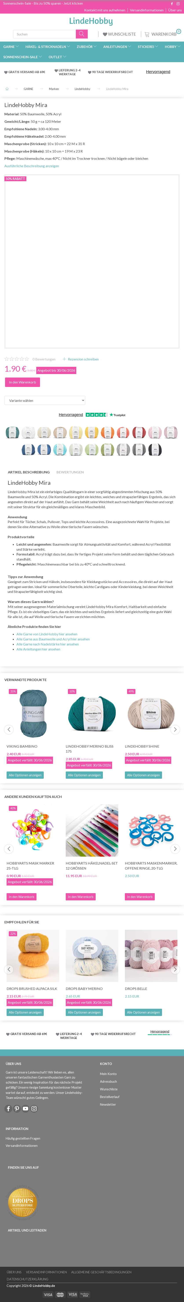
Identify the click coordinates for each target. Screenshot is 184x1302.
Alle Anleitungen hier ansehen (38, 649)
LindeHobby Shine (142, 746)
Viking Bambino (22, 746)
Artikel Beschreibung (29, 472)
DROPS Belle (136, 988)
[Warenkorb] (162, 33)
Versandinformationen (147, 10)
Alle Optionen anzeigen (25, 775)
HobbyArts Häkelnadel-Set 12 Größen (92, 865)
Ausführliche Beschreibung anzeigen (31, 166)
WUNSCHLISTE (120, 34)
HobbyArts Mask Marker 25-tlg (30, 865)
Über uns (175, 10)
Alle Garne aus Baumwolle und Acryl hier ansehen (53, 639)
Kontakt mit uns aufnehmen (104, 10)
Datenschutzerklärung (27, 1279)
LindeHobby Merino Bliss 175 (89, 748)
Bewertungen (44, 359)
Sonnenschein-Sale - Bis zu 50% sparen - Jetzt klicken (43, 3)
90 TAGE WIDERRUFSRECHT (112, 72)
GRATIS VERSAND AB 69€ (26, 72)
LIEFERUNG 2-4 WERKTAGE (69, 72)
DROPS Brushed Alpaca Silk (32, 988)
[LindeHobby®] (91, 20)
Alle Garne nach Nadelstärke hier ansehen (47, 644)
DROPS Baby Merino (84, 988)
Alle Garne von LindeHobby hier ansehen (46, 634)
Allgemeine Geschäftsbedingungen (101, 1272)
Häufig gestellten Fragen (23, 1138)
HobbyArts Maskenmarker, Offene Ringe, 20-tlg (151, 865)
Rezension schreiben (83, 359)
